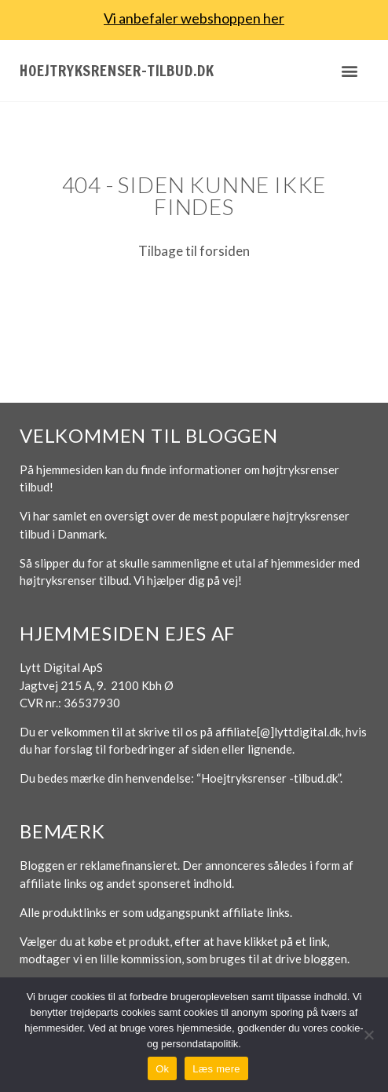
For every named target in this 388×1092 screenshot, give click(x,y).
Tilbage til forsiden (194, 251)
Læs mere (216, 1069)
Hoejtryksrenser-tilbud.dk (117, 70)
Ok (162, 1069)
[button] (349, 70)
